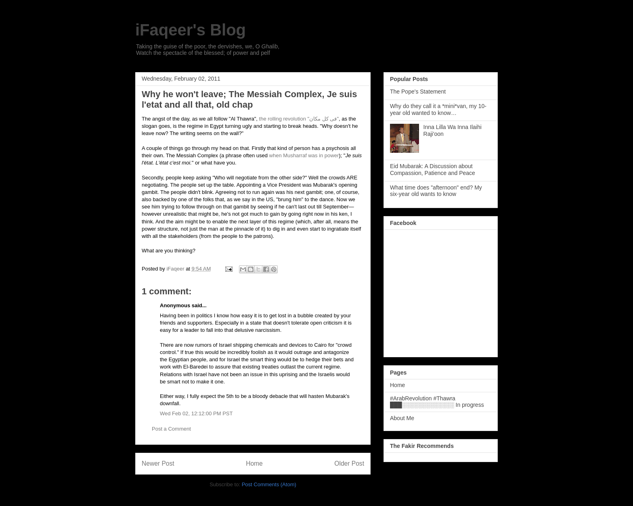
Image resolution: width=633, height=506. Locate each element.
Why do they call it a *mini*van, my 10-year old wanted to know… (438, 109)
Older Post (349, 463)
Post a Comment (171, 429)
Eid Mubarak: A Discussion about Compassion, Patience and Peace (432, 169)
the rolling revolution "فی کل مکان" (299, 119)
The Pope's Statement (418, 91)
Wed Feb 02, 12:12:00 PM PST (196, 413)
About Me (402, 418)
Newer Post (158, 463)
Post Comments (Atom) (269, 484)
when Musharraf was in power (304, 155)
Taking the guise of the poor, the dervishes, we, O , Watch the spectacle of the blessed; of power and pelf (207, 49)
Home (254, 463)
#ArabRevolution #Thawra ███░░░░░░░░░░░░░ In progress (437, 401)
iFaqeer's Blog (190, 30)
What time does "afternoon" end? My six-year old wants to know (436, 191)
